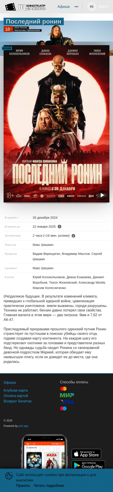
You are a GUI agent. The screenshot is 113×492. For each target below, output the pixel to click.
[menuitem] (63, 7)
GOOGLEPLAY (88, 465)
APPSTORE (86, 454)
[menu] (65, 7)
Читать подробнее (49, 486)
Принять (23, 486)
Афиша (64, 7)
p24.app (23, 426)
